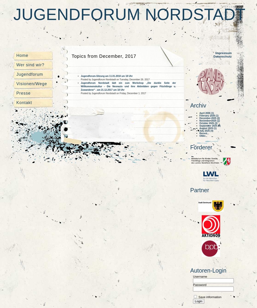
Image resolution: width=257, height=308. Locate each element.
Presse (23, 93)
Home (22, 55)
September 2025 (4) (210, 126)
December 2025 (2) (209, 118)
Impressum (223, 53)
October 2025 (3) (208, 123)
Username (200, 276)
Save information (210, 297)
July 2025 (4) (206, 131)
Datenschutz (222, 56)
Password (200, 285)
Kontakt (24, 102)
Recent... (204, 133)
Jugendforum (29, 74)
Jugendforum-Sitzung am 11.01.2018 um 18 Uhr (107, 76)
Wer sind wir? (30, 65)
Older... (203, 136)
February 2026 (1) (209, 115)
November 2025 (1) (209, 120)
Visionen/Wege (31, 83)
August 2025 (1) (207, 128)
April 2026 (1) (206, 113)
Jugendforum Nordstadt (129, 14)
